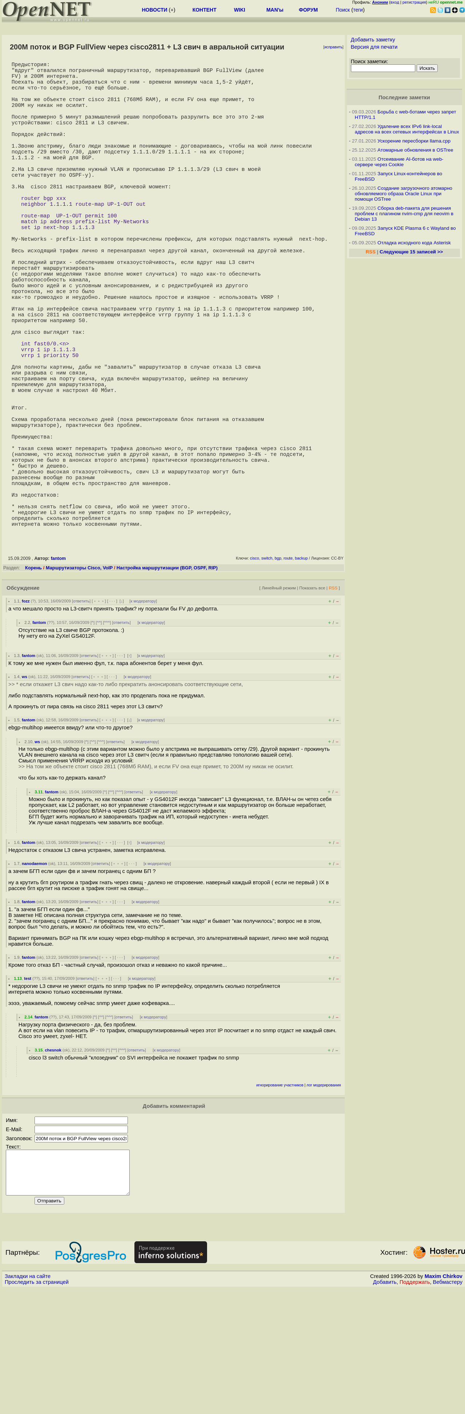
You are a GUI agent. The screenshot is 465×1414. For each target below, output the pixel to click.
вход (395, 2)
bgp (278, 674)
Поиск (343, 10)
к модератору (143, 717)
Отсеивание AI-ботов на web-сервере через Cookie (399, 161)
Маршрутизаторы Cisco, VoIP (79, 684)
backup (301, 674)
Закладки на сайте (27, 1401)
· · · (112, 717)
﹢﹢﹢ (99, 717)
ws (24, 793)
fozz (26, 717)
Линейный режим (279, 704)
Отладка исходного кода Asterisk (414, 242)
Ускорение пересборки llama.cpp (413, 141)
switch (266, 674)
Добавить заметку (373, 40)
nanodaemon (34, 980)
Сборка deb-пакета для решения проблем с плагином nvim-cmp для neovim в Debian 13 (404, 213)
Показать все (312, 704)
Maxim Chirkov (443, 1401)
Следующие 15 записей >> (411, 252)
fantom (58, 674)
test (27, 1095)
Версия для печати (374, 47)
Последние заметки (404, 97)
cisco (254, 674)
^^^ (107, 739)
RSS (333, 704)
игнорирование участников (280, 1201)
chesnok (53, 1166)
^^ (99, 739)
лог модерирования (324, 1201)
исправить (333, 47)
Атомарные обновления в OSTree (415, 150)
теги (358, 10)
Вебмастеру (447, 1407)
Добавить (385, 1407)
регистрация (414, 2)
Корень (33, 684)
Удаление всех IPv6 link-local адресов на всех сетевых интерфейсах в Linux (407, 129)
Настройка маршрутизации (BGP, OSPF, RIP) (167, 684)
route (287, 674)
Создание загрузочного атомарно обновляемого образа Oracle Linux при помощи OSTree (403, 193)
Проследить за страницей (37, 1407)
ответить (81, 717)
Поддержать (415, 1407)
